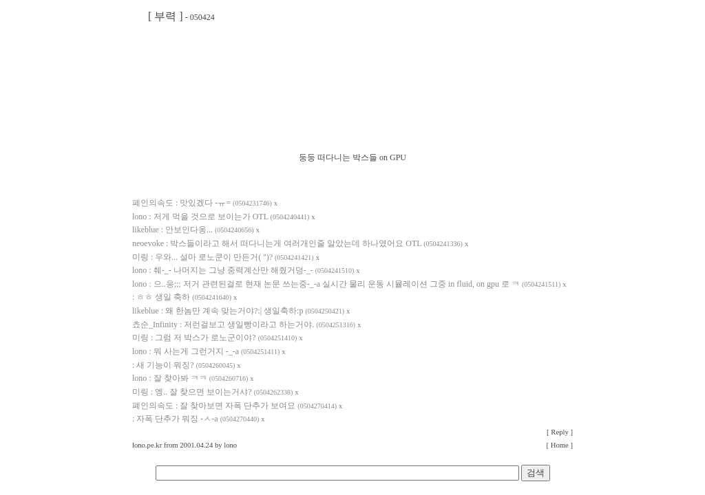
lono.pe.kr (147, 445)
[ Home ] (560, 445)
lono (230, 445)
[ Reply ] (560, 432)
